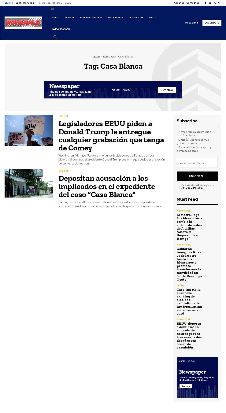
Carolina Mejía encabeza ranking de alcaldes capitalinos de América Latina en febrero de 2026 (189, 301)
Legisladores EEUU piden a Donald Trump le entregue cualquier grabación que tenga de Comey (111, 135)
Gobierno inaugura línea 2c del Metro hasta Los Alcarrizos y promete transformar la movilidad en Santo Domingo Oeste (189, 264)
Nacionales (183, 210)
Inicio (97, 56)
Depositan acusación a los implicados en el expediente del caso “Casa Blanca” (107, 185)
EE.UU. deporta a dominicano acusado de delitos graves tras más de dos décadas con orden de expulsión (189, 335)
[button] (55, 37)
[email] (197, 163)
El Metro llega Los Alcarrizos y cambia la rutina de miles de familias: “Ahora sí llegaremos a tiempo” (189, 227)
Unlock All (197, 176)
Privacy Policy (191, 188)
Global (63, 116)
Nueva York (184, 319)
